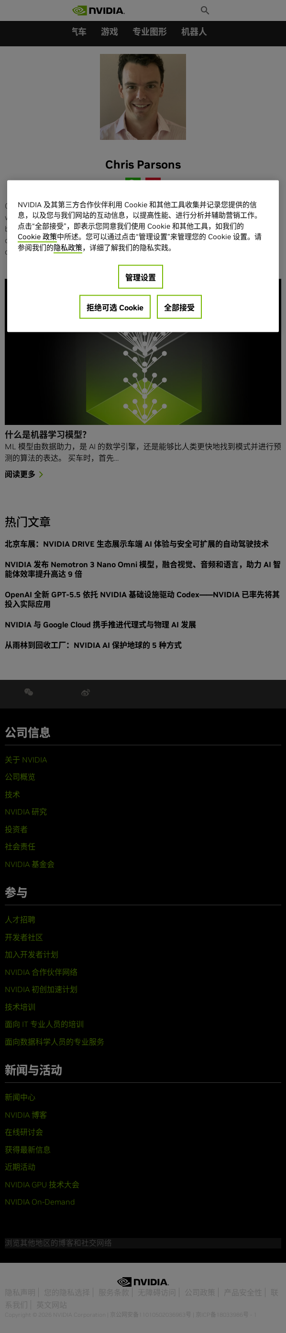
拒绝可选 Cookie (115, 307)
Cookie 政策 (37, 236)
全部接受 (179, 307)
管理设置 (140, 277)
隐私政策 (68, 247)
